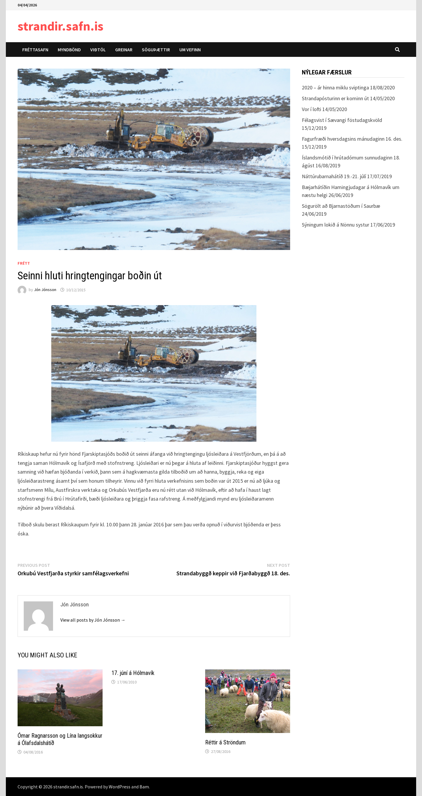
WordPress (119, 787)
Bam (144, 787)
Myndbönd (69, 49)
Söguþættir (156, 49)
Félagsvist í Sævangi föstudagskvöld (342, 120)
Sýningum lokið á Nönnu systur (335, 224)
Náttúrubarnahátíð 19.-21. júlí (334, 176)
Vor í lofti (311, 109)
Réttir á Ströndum (225, 742)
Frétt (24, 263)
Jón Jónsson (45, 289)
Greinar (123, 49)
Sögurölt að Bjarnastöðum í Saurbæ (341, 206)
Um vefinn (190, 49)
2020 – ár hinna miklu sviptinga (335, 87)
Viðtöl (98, 49)
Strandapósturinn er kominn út (335, 98)
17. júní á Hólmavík (132, 672)
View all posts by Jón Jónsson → (92, 620)
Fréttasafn (35, 49)
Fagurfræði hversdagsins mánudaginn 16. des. (352, 138)
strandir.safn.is (60, 26)
